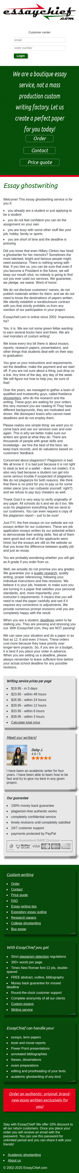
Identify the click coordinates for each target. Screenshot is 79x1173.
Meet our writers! (21, 737)
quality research (45, 573)
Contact (39, 150)
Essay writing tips (24, 906)
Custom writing (20, 874)
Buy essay (18, 929)
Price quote (39, 162)
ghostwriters (12, 398)
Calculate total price (25, 722)
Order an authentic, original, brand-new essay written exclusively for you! (39, 1100)
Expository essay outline (29, 912)
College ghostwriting (26, 923)
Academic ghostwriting (24, 1155)
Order (39, 138)
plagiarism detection (34, 956)
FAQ (14, 901)
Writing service (22, 1009)
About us (14, 1160)
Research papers (23, 917)
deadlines (47, 620)
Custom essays (22, 1004)
